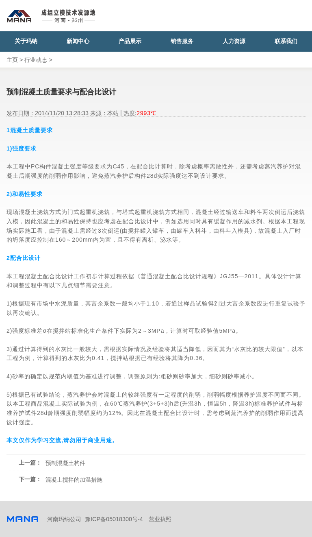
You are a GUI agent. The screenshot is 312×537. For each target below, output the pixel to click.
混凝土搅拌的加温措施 (74, 479)
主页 (12, 60)
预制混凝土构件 (65, 463)
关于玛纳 (26, 41)
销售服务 (182, 41)
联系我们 (286, 41)
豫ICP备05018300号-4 (114, 519)
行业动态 (35, 60)
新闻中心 (78, 41)
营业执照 (160, 519)
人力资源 (234, 41)
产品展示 (130, 41)
